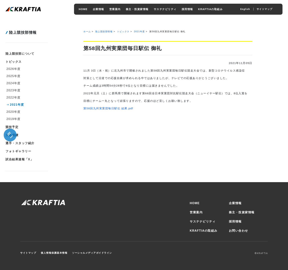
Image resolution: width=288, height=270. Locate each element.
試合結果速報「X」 (19, 159)
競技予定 (12, 127)
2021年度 (139, 31)
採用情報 (235, 221)
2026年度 (13, 68)
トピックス (123, 31)
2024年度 (13, 83)
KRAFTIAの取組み (203, 230)
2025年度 (13, 76)
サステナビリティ (202, 221)
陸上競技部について (20, 53)
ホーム (87, 31)
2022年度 (13, 97)
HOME (195, 203)
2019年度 (13, 119)
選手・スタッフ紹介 (20, 143)
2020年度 (13, 111)
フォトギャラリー (18, 151)
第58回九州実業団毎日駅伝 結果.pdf (108, 108)
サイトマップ (265, 9)
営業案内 (196, 212)
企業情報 (235, 203)
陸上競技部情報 (104, 31)
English (245, 9)
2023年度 (13, 90)
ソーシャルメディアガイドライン (92, 252)
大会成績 (12, 135)
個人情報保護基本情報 (54, 252)
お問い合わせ (238, 230)
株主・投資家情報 (242, 212)
